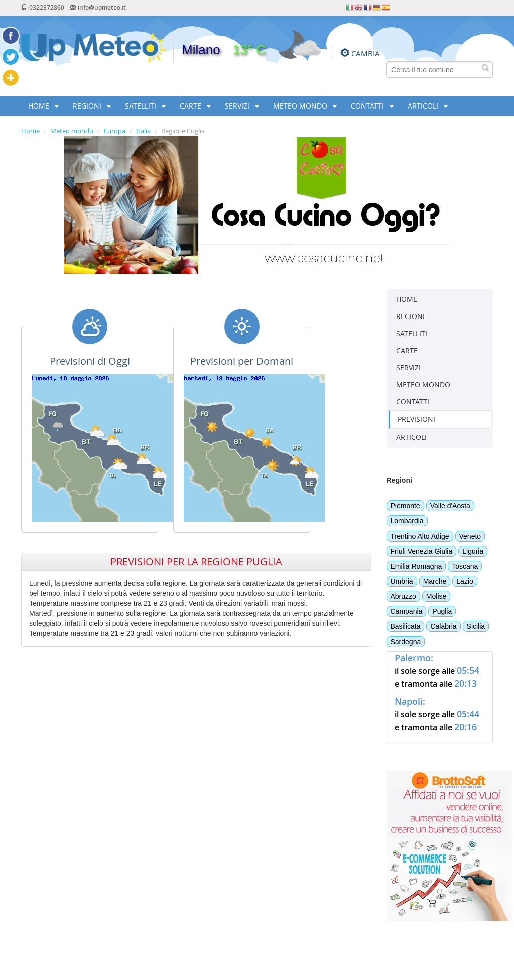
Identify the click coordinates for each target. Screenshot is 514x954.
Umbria (402, 581)
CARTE (195, 106)
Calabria (443, 626)
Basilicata (406, 626)
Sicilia (476, 626)
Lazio (464, 581)
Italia (143, 130)
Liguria (472, 551)
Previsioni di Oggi (90, 361)
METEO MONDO (305, 106)
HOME (43, 106)
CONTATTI (372, 106)
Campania (407, 611)
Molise (436, 596)
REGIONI (92, 106)
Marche (435, 581)
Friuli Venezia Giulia (422, 551)
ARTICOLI (428, 106)
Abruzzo (403, 596)
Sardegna (406, 642)
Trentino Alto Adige (420, 536)
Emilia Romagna (416, 566)
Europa (114, 130)
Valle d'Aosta (450, 506)
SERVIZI (242, 106)
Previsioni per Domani (241, 361)
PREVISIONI (416, 419)
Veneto (470, 536)
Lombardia (407, 521)
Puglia (442, 611)
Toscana (465, 566)
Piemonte (405, 506)
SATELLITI (145, 106)
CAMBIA (365, 53)
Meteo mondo (71, 130)
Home (30, 130)
